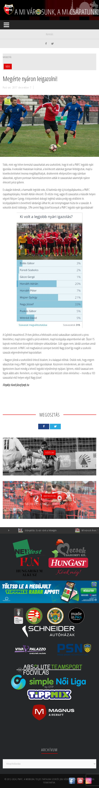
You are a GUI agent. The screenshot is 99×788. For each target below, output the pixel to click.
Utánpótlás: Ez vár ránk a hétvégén (43, 530)
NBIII (8, 66)
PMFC (20, 779)
